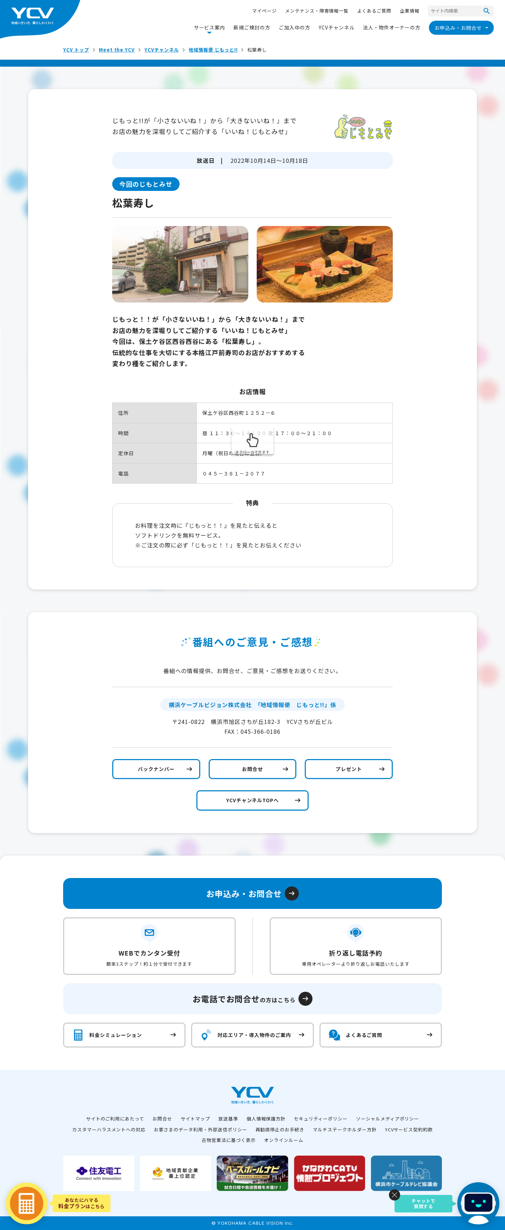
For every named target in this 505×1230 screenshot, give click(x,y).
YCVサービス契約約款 (409, 1129)
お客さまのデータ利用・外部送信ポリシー (200, 1129)
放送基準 (228, 1118)
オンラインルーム (283, 1140)
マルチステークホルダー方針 (344, 1129)
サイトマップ (195, 1118)
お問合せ (162, 1118)
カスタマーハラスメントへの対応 (109, 1129)
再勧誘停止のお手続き (280, 1129)
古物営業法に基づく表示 (229, 1140)
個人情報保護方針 (266, 1118)
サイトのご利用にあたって (115, 1118)
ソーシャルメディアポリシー (387, 1118)
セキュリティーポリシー (321, 1118)
